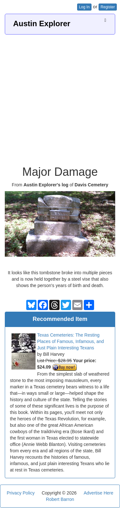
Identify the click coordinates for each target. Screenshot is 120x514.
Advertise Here (98, 492)
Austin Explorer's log (45, 184)
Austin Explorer (41, 23)
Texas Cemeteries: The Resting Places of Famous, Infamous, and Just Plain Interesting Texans (70, 341)
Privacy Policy (21, 492)
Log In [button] (84, 7)
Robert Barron (60, 499)
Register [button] (107, 7)
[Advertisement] (60, 98)
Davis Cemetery (91, 184)
